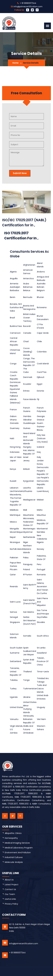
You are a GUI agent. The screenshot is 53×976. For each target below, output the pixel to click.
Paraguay (28, 564)
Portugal (41, 569)
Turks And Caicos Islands (41, 688)
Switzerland (15, 661)
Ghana (13, 419)
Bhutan (40, 297)
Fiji (38, 399)
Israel (25, 457)
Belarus (26, 290)
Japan (13, 460)
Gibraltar (27, 419)
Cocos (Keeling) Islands (27, 351)
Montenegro (29, 528)
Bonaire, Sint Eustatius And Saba (16, 307)
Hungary (27, 447)
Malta (39, 509)
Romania (41, 574)
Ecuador (27, 384)
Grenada (14, 423)
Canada (27, 333)
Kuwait (13, 481)
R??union (27, 574)
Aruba (26, 283)
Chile (39, 341)
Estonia (40, 390)
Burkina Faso (16, 326)
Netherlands (29, 537)
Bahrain (40, 287)
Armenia (14, 283)
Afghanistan (29, 264)
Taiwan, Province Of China (42, 661)
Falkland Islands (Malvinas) (15, 399)
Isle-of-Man (16, 457)
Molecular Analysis (14, 862)
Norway (40, 549)
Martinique (15, 515)
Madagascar (29, 499)
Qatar (13, 574)
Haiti (12, 438)
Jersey (26, 460)
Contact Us (10, 889)
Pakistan (14, 557)
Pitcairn (13, 569)
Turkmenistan (30, 688)
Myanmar (28, 532)
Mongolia (14, 528)
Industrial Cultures (14, 857)
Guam (40, 423)
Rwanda (14, 586)
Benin (12, 297)
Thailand (27, 671)
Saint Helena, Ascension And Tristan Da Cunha (42, 586)
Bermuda (27, 297)
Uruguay (41, 707)
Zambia (13, 732)
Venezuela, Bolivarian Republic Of (29, 719)
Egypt (39, 384)
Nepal (12, 537)
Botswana (41, 307)
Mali (25, 509)
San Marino (28, 612)
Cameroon (15, 333)
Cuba (26, 372)
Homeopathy (11, 838)
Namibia (41, 532)
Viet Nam (41, 719)
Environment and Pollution (18, 852)
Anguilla (14, 278)
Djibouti (40, 377)
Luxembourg (43, 491)
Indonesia (14, 452)
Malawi (40, 499)
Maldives (14, 509)
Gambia (27, 416)
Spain (26, 647)
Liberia (40, 487)
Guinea (26, 428)
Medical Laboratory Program (19, 847)
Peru (39, 564)
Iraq (39, 452)
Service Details (31, 62)
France (13, 409)
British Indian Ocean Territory (29, 317)
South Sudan (16, 647)
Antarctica (28, 278)
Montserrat (42, 528)
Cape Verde (43, 333)
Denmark (27, 377)
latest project (11, 884)
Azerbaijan (15, 287)
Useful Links (10, 899)
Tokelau (14, 680)
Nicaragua (15, 542)
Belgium (41, 290)
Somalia (27, 635)
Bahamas (28, 287)
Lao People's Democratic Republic (43, 481)
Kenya (13, 469)
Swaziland (41, 652)
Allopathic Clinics (13, 833)
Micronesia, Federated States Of (28, 522)
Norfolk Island (16, 549)
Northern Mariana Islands (27, 549)
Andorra (41, 271)
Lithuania (27, 491)
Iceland (40, 447)
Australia (41, 283)
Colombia (41, 351)
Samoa (13, 612)
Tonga (26, 680)
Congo (13, 363)
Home (15, 62)
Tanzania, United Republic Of (15, 671)
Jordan (40, 460)
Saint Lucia (15, 601)
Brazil (12, 317)
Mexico (13, 521)
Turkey (13, 688)
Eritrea (26, 390)
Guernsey (14, 428)
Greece (40, 419)
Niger (25, 542)
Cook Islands (43, 363)
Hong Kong (15, 447)
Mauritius (41, 515)
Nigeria (40, 542)
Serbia (26, 617)
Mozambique (16, 532)
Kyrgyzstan (28, 481)
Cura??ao (41, 372)
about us (9, 879)
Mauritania (28, 515)
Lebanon (14, 487)
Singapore (15, 622)
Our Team (10, 894)
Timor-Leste (43, 671)
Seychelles (42, 617)
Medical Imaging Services (17, 842)
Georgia (41, 416)
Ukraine (26, 697)
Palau (26, 557)
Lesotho (27, 487)
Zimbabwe (28, 732)
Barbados (14, 290)
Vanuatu (14, 719)
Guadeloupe (29, 423)
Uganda (14, 697)
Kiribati (26, 469)
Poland (26, 569)
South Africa (43, 635)
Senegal (14, 617)
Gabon (13, 416)
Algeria (13, 271)
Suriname (14, 652)
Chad (26, 341)
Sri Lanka (41, 647)
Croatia (13, 372)
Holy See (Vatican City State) (42, 438)
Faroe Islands (29, 399)
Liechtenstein (16, 491)
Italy (39, 457)
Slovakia (41, 622)
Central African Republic (14, 341)
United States (16, 707)
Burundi (27, 326)
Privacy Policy (11, 903)
